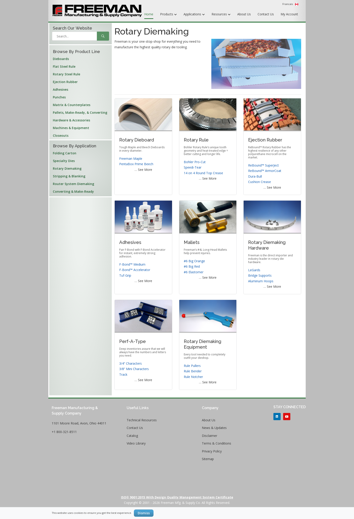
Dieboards (61, 59)
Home (148, 14)
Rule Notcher (193, 377)
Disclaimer (209, 435)
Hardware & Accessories (71, 120)
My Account (289, 14)
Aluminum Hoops (260, 281)
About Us (244, 14)
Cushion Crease (259, 182)
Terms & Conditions (216, 443)
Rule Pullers (192, 366)
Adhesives (60, 89)
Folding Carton (64, 153)
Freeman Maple (130, 158)
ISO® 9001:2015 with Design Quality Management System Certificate (177, 497)
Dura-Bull (255, 176)
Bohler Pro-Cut (195, 162)
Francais (290, 4)
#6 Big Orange (194, 261)
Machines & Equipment (71, 128)
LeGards (254, 270)
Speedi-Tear (192, 167)
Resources (221, 14)
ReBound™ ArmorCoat (264, 171)
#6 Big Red (192, 266)
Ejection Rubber (65, 82)
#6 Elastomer (193, 272)
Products (168, 14)
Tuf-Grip (125, 275)
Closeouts (60, 135)
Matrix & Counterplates (71, 105)
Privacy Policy (212, 451)
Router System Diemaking (73, 184)
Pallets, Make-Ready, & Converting (80, 112)
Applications (194, 14)
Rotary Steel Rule (66, 74)
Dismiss (144, 513)
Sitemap (208, 459)
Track (123, 374)
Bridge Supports (260, 275)
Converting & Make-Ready (73, 191)
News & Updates (214, 428)
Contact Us (266, 14)
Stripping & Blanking (69, 176)
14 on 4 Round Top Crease (203, 173)
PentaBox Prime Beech (136, 164)
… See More (143, 169)
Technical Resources (142, 420)
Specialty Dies (64, 161)
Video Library (136, 443)
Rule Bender (193, 371)
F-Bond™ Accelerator (134, 270)
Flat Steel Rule (64, 66)
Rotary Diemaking (67, 168)
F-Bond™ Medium (132, 264)
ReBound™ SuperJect (263, 165)
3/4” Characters (130, 363)
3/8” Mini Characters (134, 369)
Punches (59, 97)
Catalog (132, 435)
